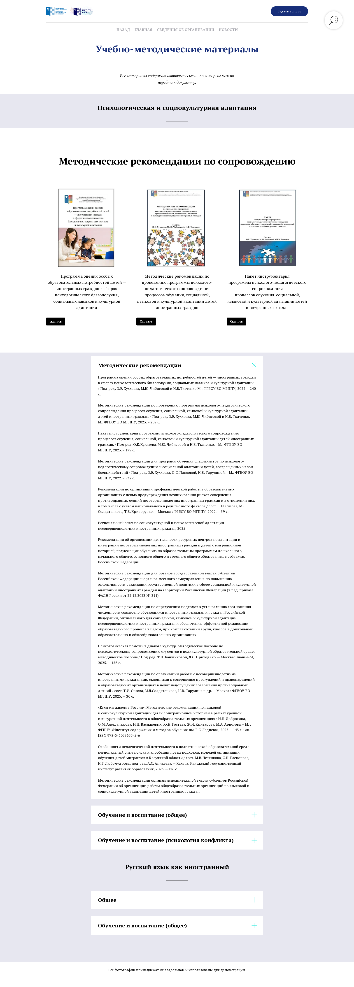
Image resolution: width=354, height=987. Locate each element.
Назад (123, 29)
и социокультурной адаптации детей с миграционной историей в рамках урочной (170, 713)
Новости (228, 29)
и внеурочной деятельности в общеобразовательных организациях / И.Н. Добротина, (172, 718)
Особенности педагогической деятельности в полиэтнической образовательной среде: (174, 746)
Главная (143, 29)
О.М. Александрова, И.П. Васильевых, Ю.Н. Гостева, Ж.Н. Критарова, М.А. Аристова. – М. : (174, 724)
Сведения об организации (185, 29)
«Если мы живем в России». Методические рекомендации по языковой (159, 707)
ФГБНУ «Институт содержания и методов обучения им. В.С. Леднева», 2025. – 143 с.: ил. (174, 729)
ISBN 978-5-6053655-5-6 (119, 735)
